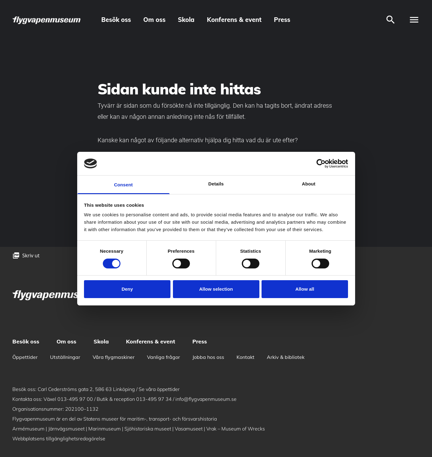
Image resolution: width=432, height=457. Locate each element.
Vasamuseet (189, 429)
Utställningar (65, 357)
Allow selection (216, 289)
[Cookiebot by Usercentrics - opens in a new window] (321, 163)
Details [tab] (216, 183)
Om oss (154, 19)
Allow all (305, 289)
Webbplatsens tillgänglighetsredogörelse (58, 438)
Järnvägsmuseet (66, 429)
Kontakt (245, 357)
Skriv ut (31, 255)
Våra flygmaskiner (114, 357)
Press (282, 19)
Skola (186, 19)
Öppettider (25, 357)
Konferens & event (234, 19)
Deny (127, 289)
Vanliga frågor (163, 357)
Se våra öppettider (159, 389)
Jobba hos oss (208, 357)
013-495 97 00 (75, 399)
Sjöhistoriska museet (147, 429)
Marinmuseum (104, 429)
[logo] (47, 19)
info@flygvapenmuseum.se (206, 399)
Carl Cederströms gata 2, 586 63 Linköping (86, 389)
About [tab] (309, 183)
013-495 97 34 (154, 399)
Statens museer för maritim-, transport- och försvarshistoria (150, 419)
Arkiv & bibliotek (285, 357)
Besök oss (116, 19)
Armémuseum (28, 429)
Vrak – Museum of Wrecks (235, 429)
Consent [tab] (123, 184)
